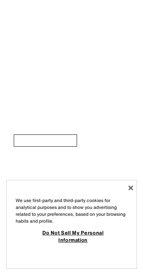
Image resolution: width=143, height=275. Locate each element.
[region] (71, 224)
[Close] (130, 187)
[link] (45, 140)
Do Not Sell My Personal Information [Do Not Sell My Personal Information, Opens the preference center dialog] (72, 236)
